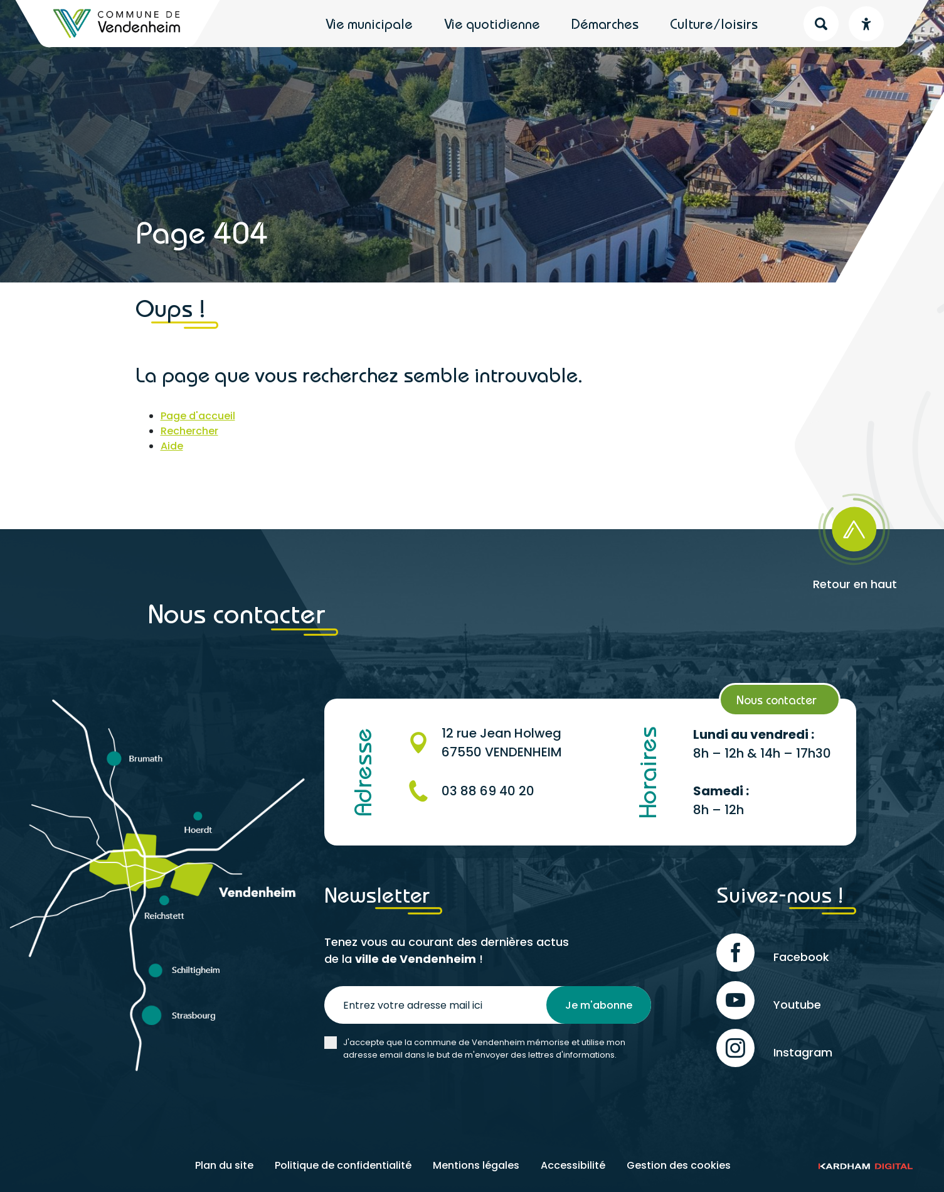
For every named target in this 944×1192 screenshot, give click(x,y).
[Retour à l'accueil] (117, 23)
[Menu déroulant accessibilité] (866, 23)
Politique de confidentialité (343, 1165)
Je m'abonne (598, 1005)
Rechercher (189, 431)
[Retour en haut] (850, 538)
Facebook (772, 952)
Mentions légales (476, 1165)
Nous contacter (776, 699)
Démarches (605, 24)
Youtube (768, 1000)
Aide (172, 446)
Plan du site (224, 1165)
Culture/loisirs (714, 24)
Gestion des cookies (679, 1165)
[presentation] (419, 1098)
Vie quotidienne (492, 24)
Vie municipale (369, 24)
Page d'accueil (198, 416)
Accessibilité (573, 1165)
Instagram (774, 1048)
